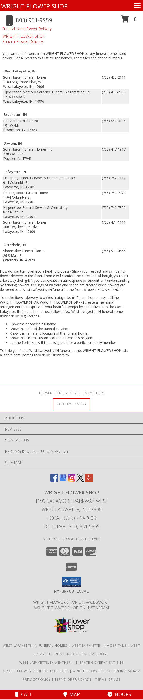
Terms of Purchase (73, 679)
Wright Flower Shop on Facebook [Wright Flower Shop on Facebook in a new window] (70, 602)
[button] (129, 20)
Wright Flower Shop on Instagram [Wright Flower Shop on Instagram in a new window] (71, 608)
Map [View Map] (71, 694)
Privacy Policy (37, 679)
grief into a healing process (48, 271)
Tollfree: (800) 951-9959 (71, 526)
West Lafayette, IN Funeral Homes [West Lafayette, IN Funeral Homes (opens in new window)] (35, 645)
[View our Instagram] (71, 480)
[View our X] (80, 480)
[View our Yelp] (89, 480)
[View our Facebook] (54, 480)
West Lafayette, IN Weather (45, 662)
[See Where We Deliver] (71, 404)
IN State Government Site (99, 662)
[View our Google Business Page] (63, 480)
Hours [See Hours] (119, 694)
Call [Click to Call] (23, 694)
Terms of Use (107, 679)
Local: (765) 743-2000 (71, 518)
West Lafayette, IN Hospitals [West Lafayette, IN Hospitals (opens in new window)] (99, 645)
